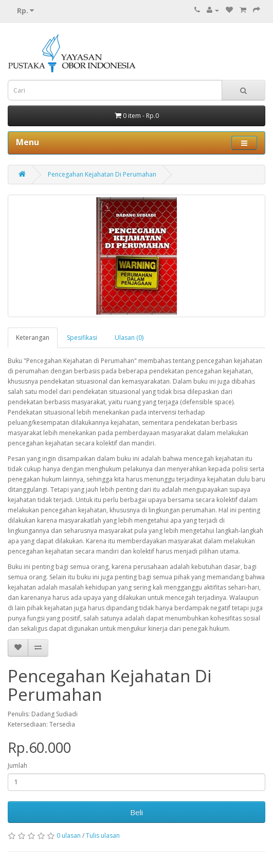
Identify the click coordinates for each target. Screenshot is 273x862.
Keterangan (32, 337)
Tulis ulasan (103, 835)
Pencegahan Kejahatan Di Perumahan (102, 174)
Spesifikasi (82, 337)
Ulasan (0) (129, 337)
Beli (136, 812)
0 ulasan (69, 835)
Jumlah (17, 765)
